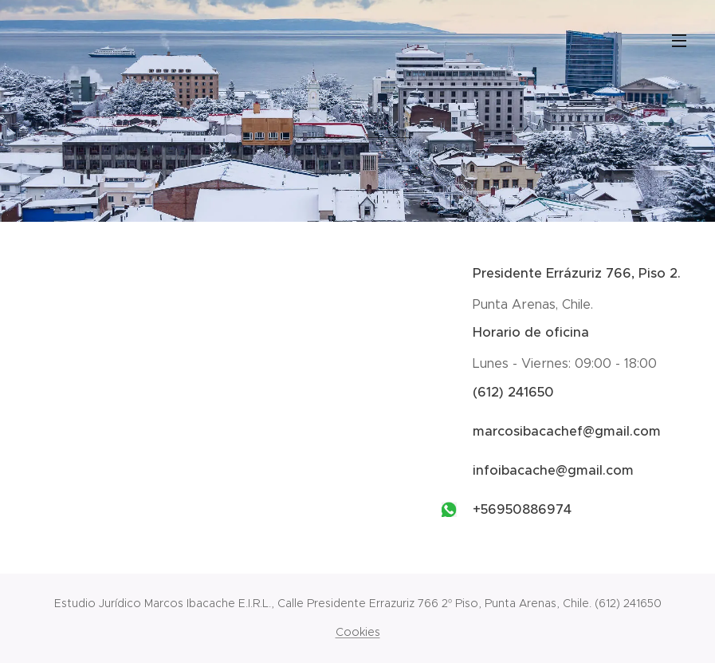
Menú (679, 40)
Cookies (358, 632)
